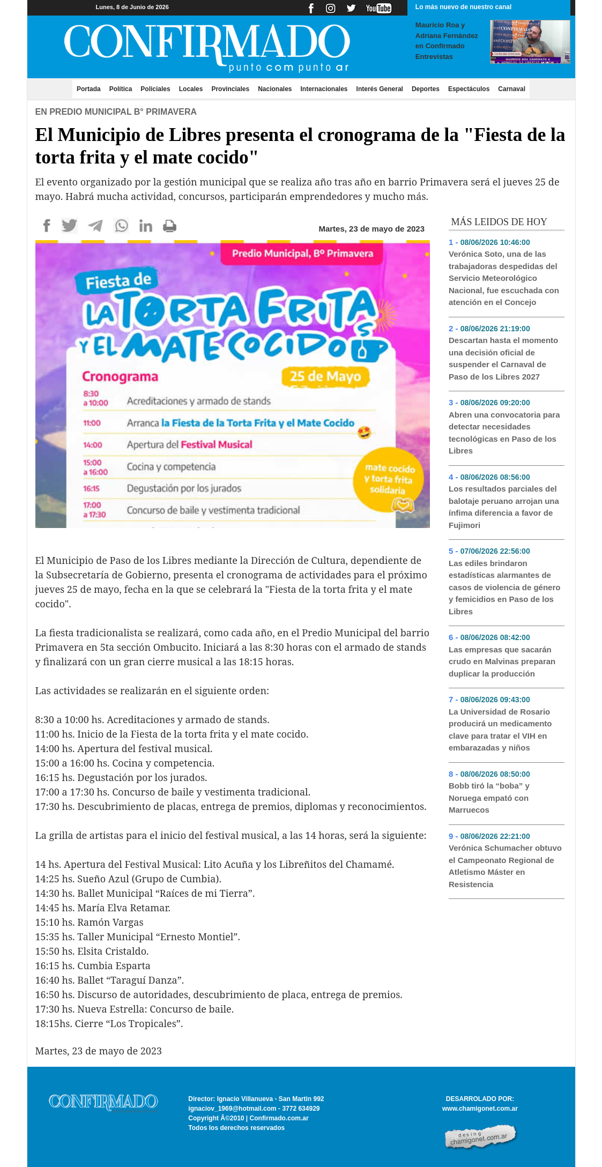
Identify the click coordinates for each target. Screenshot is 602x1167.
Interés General (379, 89)
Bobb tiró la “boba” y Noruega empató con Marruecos (489, 797)
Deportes (426, 89)
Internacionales (324, 89)
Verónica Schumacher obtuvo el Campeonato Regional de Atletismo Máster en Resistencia (505, 866)
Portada (91, 88)
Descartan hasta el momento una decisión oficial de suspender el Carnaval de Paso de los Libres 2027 (503, 358)
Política (120, 89)
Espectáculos (468, 89)
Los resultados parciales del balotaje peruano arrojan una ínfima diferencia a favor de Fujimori (504, 507)
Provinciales (230, 89)
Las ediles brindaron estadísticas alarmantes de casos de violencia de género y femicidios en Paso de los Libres (504, 587)
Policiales (155, 89)
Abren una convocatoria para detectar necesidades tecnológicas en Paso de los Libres (504, 433)
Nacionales (275, 89)
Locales (191, 89)
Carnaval (511, 89)
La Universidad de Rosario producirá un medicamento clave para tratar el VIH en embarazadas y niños (500, 730)
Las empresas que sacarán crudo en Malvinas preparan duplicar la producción (502, 661)
